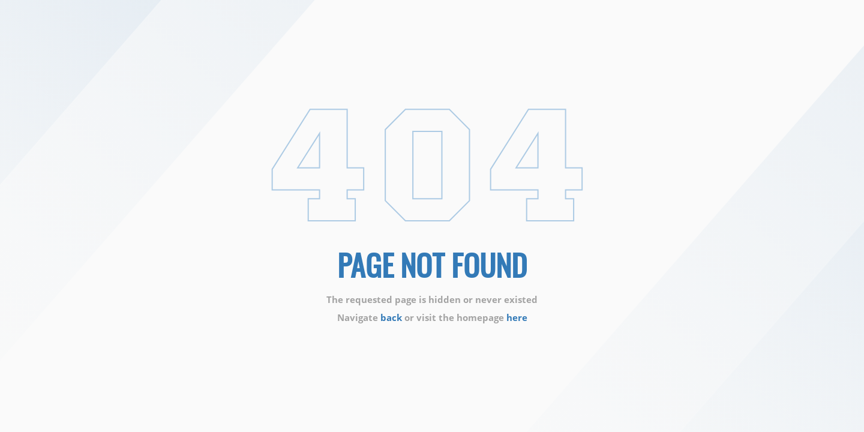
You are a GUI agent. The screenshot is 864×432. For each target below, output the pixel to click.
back (391, 317)
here (516, 317)
